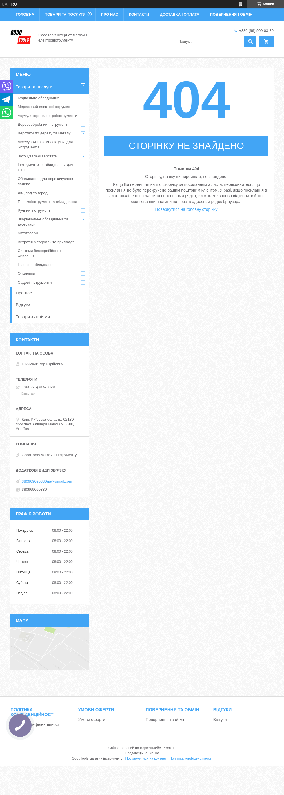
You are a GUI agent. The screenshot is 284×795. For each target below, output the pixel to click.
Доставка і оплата (179, 14)
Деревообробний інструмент (43, 124)
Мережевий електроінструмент (45, 107)
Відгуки (23, 304)
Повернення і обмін (231, 14)
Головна (25, 14)
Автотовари (28, 233)
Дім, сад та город (33, 193)
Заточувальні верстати (37, 156)
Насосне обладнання (36, 264)
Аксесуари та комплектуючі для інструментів (45, 144)
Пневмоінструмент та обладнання (47, 201)
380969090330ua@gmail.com (47, 481)
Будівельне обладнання (38, 98)
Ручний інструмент (34, 210)
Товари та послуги (65, 14)
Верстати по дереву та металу (44, 133)
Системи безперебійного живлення (39, 253)
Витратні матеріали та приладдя (46, 242)
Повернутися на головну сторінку (186, 209)
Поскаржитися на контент (145, 758)
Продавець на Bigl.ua (142, 753)
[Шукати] (250, 41)
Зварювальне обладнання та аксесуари (43, 221)
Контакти (139, 14)
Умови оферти (91, 719)
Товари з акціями (33, 316)
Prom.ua (169, 748)
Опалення (26, 273)
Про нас (109, 14)
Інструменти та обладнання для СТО (45, 167)
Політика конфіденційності (35, 724)
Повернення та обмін (165, 719)
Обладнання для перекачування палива (46, 181)
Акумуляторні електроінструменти (47, 116)
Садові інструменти (35, 282)
